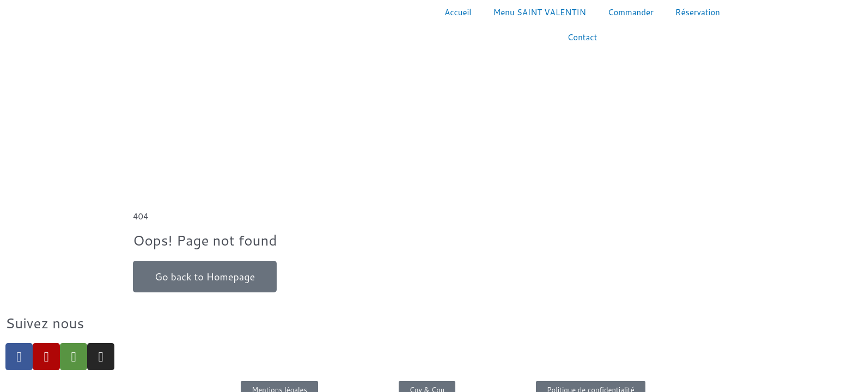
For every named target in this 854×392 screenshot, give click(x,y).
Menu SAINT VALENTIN (539, 12)
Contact (582, 37)
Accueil (457, 12)
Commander (631, 12)
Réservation (697, 12)
